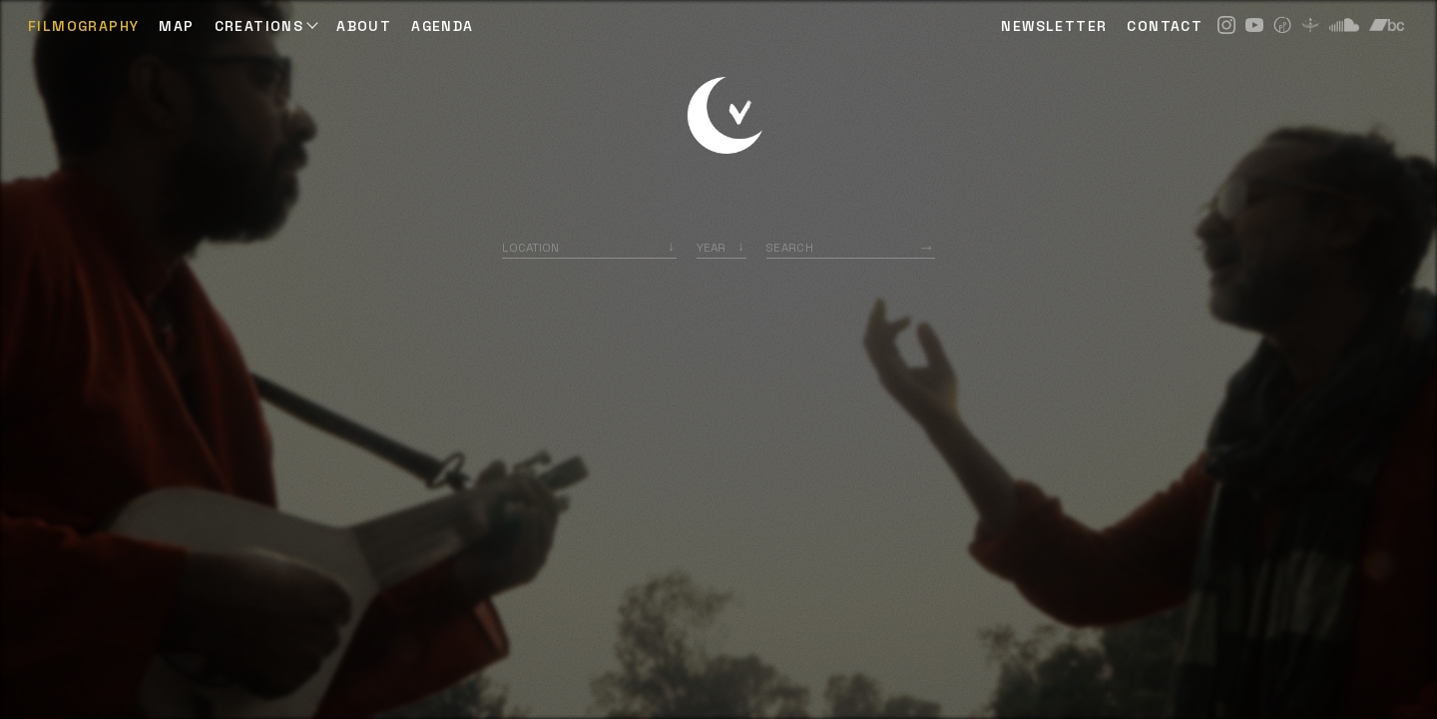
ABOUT (363, 26)
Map (176, 26)
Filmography (83, 26)
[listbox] (721, 247)
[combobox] (589, 247)
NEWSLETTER (1054, 26)
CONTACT (1164, 26)
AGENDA (442, 26)
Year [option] (711, 247)
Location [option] (530, 247)
